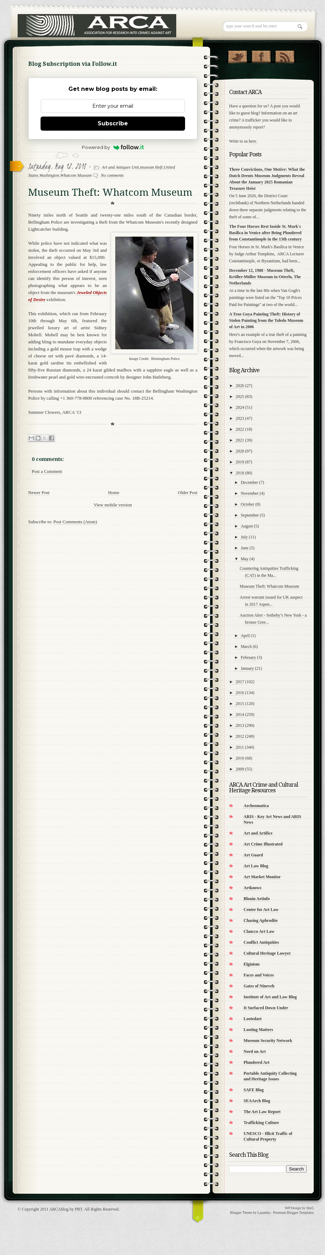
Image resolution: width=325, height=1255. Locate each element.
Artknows (253, 887)
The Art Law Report (262, 1111)
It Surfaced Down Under (266, 1007)
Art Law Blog (256, 865)
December (249, 482)
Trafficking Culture (261, 1122)
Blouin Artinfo (257, 898)
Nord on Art (255, 1051)
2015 (240, 703)
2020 (240, 451)
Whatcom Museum (76, 175)
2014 (240, 714)
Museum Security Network (268, 1040)
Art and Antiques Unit (120, 167)
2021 (240, 440)
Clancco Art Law (259, 931)
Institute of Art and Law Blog (270, 996)
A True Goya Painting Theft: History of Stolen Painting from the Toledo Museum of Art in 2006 (266, 320)
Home (113, 492)
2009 (240, 769)
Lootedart (253, 1018)
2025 (240, 396)
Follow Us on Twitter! (237, 55)
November (250, 493)
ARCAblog (59, 1209)
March (246, 646)
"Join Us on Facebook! (261, 55)
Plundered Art (256, 1062)
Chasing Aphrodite (261, 920)
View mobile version (113, 504)
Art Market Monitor (262, 876)
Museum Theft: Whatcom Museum (269, 586)
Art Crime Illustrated (263, 844)
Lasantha (263, 1213)
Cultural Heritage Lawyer (267, 953)
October (248, 504)
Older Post (187, 492)
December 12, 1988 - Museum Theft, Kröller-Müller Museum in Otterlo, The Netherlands (265, 277)
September (250, 515)
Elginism (251, 964)
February (248, 657)
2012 (240, 736)
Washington (49, 175)
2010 (240, 758)
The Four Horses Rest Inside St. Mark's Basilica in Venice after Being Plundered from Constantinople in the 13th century (265, 233)
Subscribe (113, 123)
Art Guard (253, 855)
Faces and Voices (259, 975)
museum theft (151, 167)
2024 (240, 407)
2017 (240, 681)
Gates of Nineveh (259, 986)
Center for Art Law (261, 909)
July (244, 537)
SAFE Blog (254, 1089)
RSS (284, 55)
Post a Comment (47, 471)
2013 (240, 725)
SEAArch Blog (257, 1100)
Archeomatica (256, 805)
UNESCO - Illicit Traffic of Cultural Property (268, 1136)
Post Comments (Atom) (75, 521)
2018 (240, 472)
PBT (78, 1209)
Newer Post (38, 492)
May (245, 558)
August (247, 526)
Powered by (113, 147)
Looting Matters (258, 1029)
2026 (240, 385)
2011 (240, 747)
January (247, 668)
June (245, 547)
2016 (240, 692)
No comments (112, 175)
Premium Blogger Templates (293, 1213)
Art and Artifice (258, 833)
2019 (240, 462)
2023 (240, 418)
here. (253, 141)
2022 (240, 429)
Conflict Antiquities (261, 942)
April (245, 635)
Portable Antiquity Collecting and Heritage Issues (270, 1076)
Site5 (310, 1208)
